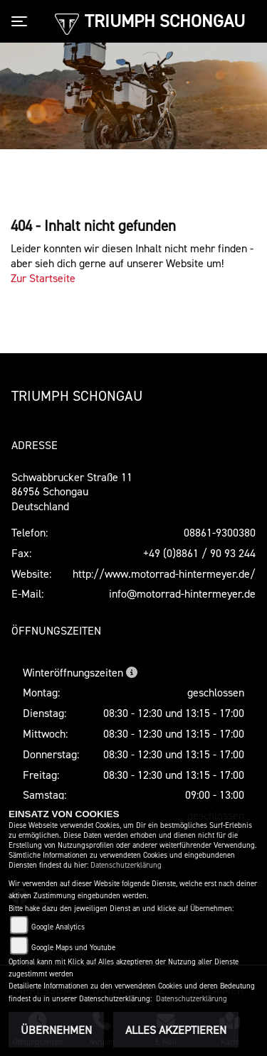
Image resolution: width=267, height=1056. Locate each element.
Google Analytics (58, 927)
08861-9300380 (220, 532)
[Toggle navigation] (22, 21)
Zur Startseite (43, 278)
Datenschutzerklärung (126, 865)
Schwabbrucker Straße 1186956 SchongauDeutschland (71, 492)
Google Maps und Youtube (73, 947)
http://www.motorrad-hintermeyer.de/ (164, 573)
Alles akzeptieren (175, 1030)
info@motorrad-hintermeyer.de (182, 593)
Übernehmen (56, 1030)
